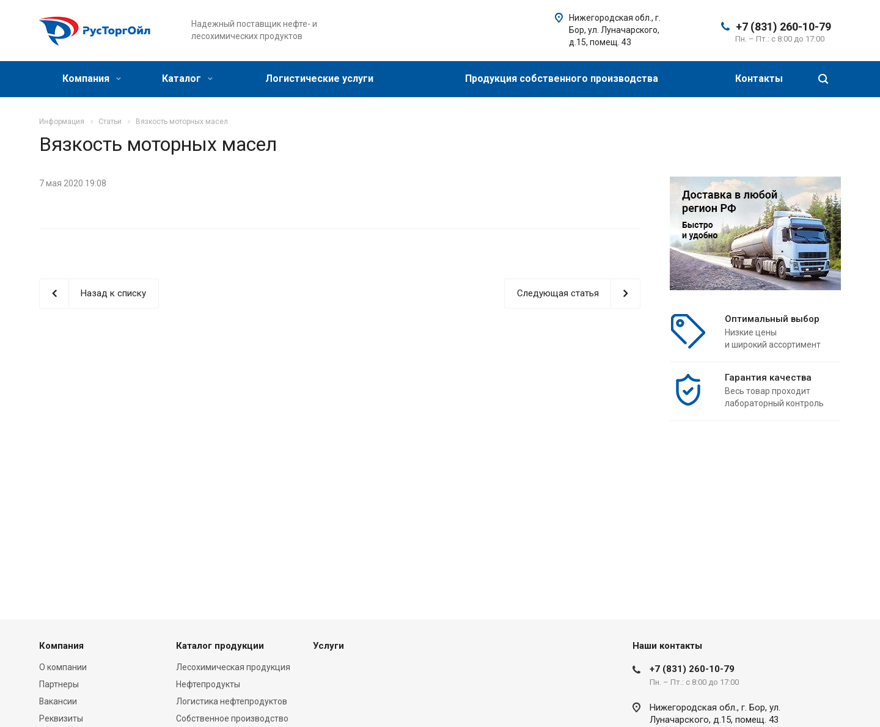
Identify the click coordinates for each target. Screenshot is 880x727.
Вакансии (58, 701)
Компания (91, 78)
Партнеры (59, 684)
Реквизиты (61, 718)
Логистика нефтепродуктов (231, 701)
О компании (63, 667)
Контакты (759, 78)
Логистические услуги (319, 78)
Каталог (187, 78)
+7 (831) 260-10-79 (783, 26)
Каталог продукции (220, 645)
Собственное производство (232, 718)
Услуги (328, 645)
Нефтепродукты (208, 684)
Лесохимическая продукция (233, 667)
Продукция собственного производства (561, 78)
